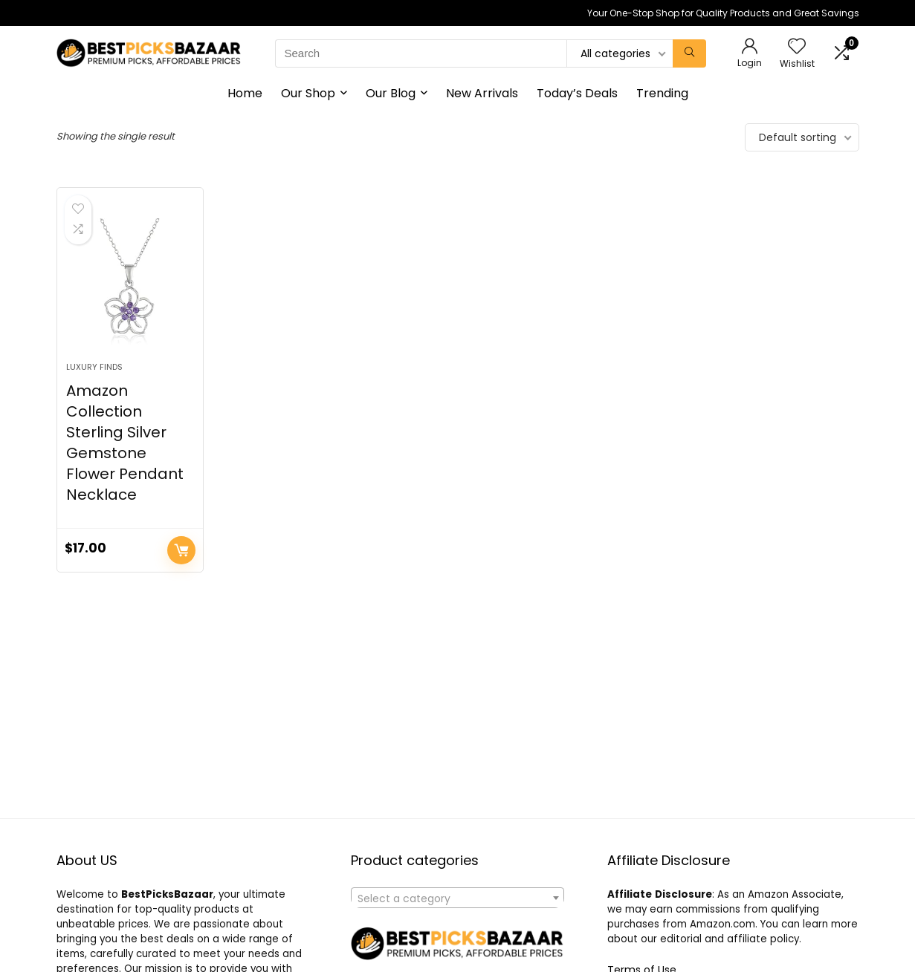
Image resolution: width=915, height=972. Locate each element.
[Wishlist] (797, 47)
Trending (662, 93)
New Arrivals (482, 93)
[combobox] (457, 897)
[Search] (689, 53)
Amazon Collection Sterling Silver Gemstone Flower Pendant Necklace (125, 442)
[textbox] (457, 898)
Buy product (181, 550)
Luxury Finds (94, 367)
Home (244, 93)
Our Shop (308, 93)
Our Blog (391, 93)
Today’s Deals (577, 93)
